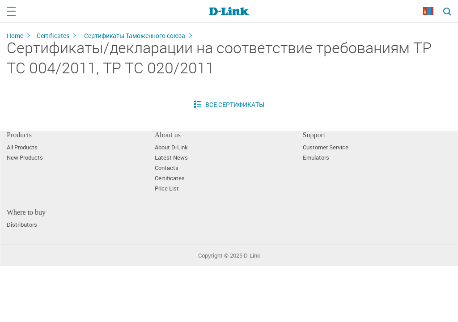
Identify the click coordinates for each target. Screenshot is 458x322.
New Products (25, 157)
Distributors (22, 225)
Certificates (53, 35)
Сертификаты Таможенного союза (134, 35)
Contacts (166, 168)
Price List (167, 188)
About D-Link (171, 147)
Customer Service (325, 147)
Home (15, 35)
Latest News (171, 157)
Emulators (316, 157)
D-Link (252, 255)
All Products (22, 147)
